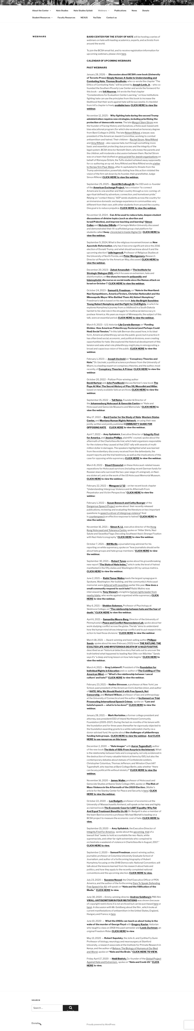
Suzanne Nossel (113, 879)
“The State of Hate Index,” (113, 564)
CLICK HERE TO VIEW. (144, 951)
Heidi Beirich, (119, 958)
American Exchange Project (108, 187)
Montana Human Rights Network (118, 420)
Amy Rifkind (97, 143)
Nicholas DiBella (107, 225)
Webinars (104, 10)
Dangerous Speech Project (101, 506)
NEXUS (84, 17)
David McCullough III (123, 184)
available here (122, 105)
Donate (145, 10)
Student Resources (42, 17)
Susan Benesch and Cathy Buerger (126, 503)
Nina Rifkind (151, 139)
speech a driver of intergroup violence (120, 513)
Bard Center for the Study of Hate (122, 417)
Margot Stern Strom (142, 122)
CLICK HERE (137, 348)
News (134, 10)
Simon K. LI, (116, 526)
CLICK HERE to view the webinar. (136, 317)
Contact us (111, 17)
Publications (120, 10)
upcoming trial (141, 832)
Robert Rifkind (132, 132)
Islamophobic (94, 280)
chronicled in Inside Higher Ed (125, 232)
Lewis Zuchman (149, 927)
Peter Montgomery (134, 256)
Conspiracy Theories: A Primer (116, 369)
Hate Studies (62, 10)
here (123, 54)
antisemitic (136, 276)
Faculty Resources (66, 17)
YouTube (97, 17)
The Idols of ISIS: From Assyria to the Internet (129, 749)
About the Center (41, 10)
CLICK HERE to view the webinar (128, 736)
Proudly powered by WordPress (101, 1024)
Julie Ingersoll (115, 252)
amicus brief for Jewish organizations (138, 156)
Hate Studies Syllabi (83, 10)
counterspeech (97, 516)
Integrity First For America (101, 832)
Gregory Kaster (139, 924)
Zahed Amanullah (120, 269)
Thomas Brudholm (116, 81)
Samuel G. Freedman (119, 290)
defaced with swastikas (116, 585)
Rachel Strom (137, 139)
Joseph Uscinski (117, 359)
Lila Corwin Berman (129, 324)
